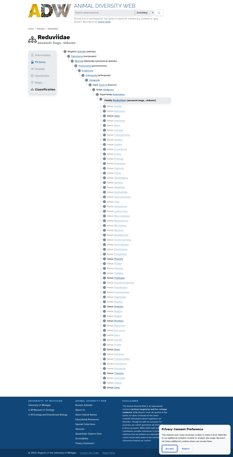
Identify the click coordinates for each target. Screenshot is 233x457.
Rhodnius (119, 320)
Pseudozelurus (121, 292)
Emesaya (118, 158)
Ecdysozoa (87, 70)
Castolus (118, 130)
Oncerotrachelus (122, 239)
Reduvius (118, 306)
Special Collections (85, 424)
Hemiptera (108, 89)
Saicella (118, 339)
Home (31, 28)
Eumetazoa (77, 56)
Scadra (117, 344)
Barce (117, 125)
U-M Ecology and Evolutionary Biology (47, 414)
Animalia (41, 28)
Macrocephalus (122, 215)
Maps (36, 82)
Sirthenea (119, 354)
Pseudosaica (120, 287)
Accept (169, 448)
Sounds (38, 69)
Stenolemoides (122, 358)
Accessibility (81, 438)
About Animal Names (86, 414)
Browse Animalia (83, 405)
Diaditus (118, 139)
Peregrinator (120, 254)
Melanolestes (121, 220)
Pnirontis (118, 268)
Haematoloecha (122, 196)
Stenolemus (120, 363)
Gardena (118, 182)
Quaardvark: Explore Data (88, 433)
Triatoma (119, 373)
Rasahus (118, 301)
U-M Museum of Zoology (41, 409)
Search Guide (104, 21)
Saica (117, 335)
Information (40, 55)
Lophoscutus (121, 211)
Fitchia (117, 173)
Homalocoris (120, 206)
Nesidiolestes (121, 235)
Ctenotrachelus (122, 134)
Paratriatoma (120, 249)
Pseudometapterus (124, 282)
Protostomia (84, 65)
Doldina (118, 144)
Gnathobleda (120, 192)
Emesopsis (119, 163)
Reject (186, 448)
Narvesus (119, 230)
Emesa (117, 154)
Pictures (38, 62)
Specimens (40, 75)
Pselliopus (119, 277)
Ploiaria (118, 263)
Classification (43, 89)
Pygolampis (120, 297)
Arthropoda (91, 75)
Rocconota (119, 330)
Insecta (103, 84)
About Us (80, 409)
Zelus (117, 387)
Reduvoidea (119, 94)
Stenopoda (120, 368)
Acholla (118, 106)
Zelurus (118, 382)
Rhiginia (118, 316)
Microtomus (120, 225)
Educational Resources (87, 419)
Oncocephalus (121, 244)
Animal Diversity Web (104, 6)
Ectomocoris (120, 149)
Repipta (118, 311)
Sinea (117, 349)
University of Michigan (39, 405)
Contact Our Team (89, 452)
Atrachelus (119, 120)
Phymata (118, 258)
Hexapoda (94, 80)
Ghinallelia (119, 187)
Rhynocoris (119, 325)
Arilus (117, 115)
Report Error (108, 452)
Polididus (119, 273)
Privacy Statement (84, 443)
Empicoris (119, 168)
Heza (116, 201)
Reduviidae (53, 28)
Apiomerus (119, 111)
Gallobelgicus (121, 177)
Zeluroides (119, 378)
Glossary (79, 428)
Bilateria (79, 61)
